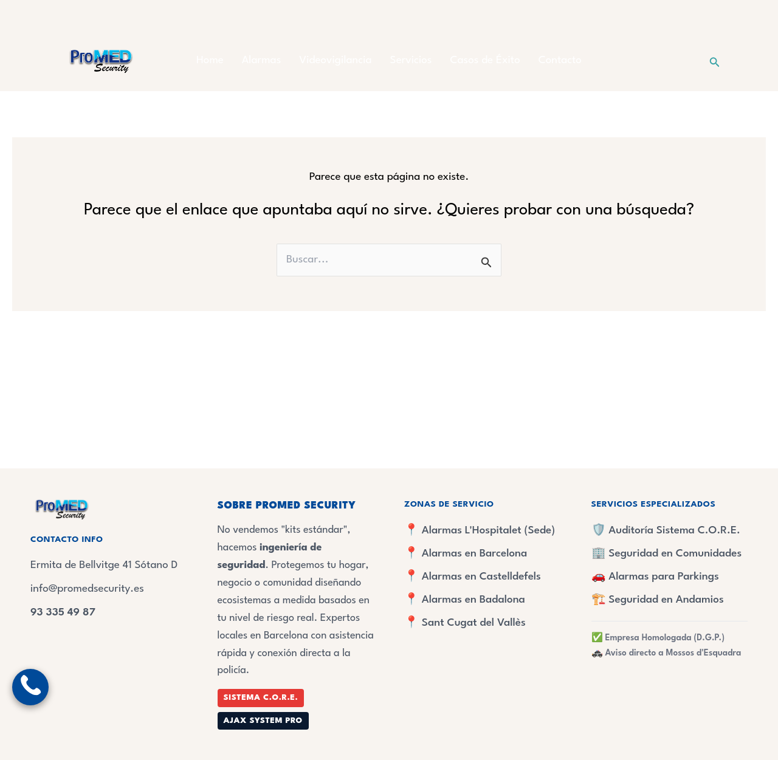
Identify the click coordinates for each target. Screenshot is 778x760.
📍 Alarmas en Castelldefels (472, 577)
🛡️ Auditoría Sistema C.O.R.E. (665, 530)
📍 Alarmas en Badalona (464, 600)
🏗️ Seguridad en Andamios (657, 600)
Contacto (560, 60)
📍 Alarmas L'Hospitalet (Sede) (479, 530)
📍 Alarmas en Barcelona (465, 554)
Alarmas (261, 60)
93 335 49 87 (62, 613)
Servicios (411, 60)
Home (210, 60)
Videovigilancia (335, 60)
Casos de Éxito (485, 60)
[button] (714, 61)
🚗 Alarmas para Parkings (655, 577)
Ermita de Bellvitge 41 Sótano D (103, 565)
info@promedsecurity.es (87, 589)
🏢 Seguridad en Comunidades (666, 554)
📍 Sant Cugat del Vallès (465, 623)
